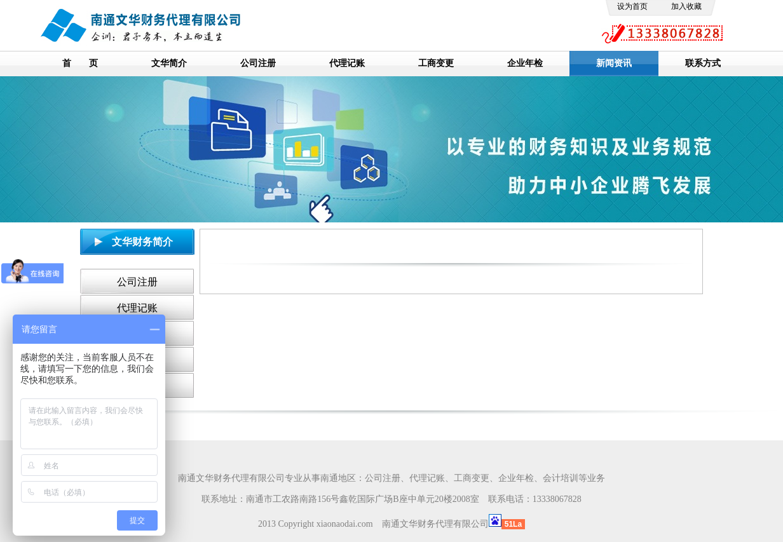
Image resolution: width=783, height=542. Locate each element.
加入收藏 (686, 6)
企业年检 (525, 63)
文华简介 (169, 63)
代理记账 (347, 63)
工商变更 (436, 63)
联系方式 (703, 63)
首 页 (80, 63)
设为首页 (632, 6)
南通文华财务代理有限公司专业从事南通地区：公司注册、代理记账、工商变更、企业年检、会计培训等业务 (391, 478)
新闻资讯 (614, 63)
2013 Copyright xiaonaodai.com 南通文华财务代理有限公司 (373, 524)
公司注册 (258, 63)
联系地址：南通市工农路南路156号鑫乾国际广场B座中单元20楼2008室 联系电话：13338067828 (391, 499)
